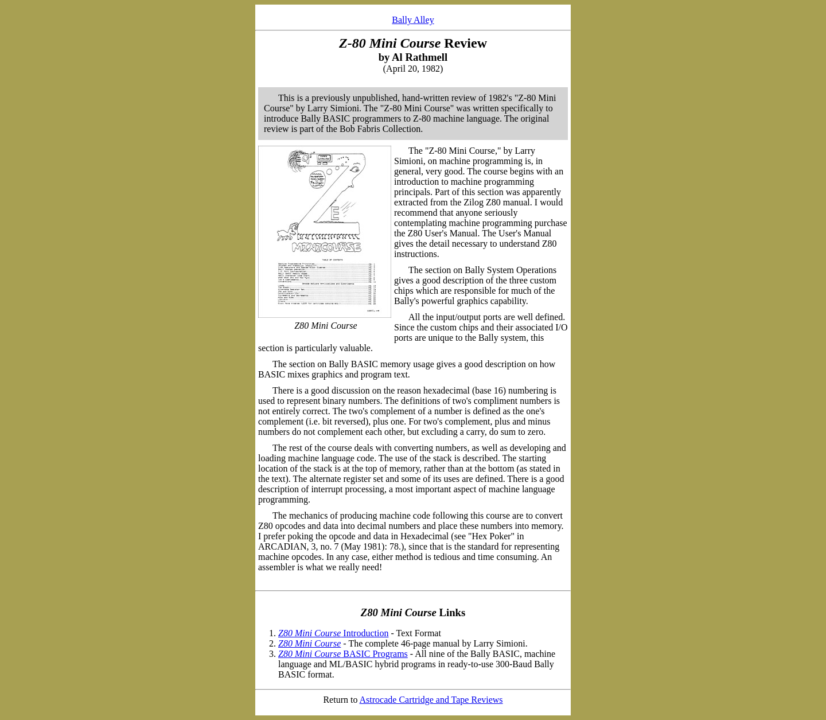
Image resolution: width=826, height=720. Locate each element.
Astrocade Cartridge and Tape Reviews (431, 700)
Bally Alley (413, 20)
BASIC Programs (343, 654)
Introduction (333, 633)
